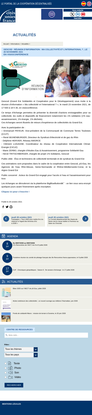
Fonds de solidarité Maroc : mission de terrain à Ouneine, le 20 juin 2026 (33, 317)
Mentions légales (11, 404)
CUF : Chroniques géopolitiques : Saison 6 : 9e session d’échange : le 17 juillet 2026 (38, 270)
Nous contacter (77, 10)
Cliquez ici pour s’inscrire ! (15, 191)
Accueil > (7, 44)
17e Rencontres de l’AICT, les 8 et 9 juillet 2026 (24, 245)
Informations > (16, 44)
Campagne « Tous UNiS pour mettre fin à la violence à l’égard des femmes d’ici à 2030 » (27, 220)
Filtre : (7, 345)
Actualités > (26, 44)
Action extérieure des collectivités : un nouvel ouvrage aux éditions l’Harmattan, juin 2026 (39, 304)
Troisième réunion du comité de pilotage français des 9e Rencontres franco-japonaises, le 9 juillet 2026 (45, 258)
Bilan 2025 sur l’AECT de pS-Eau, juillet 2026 (23, 292)
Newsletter (78, 18)
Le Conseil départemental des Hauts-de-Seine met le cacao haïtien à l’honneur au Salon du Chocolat (63, 220)
